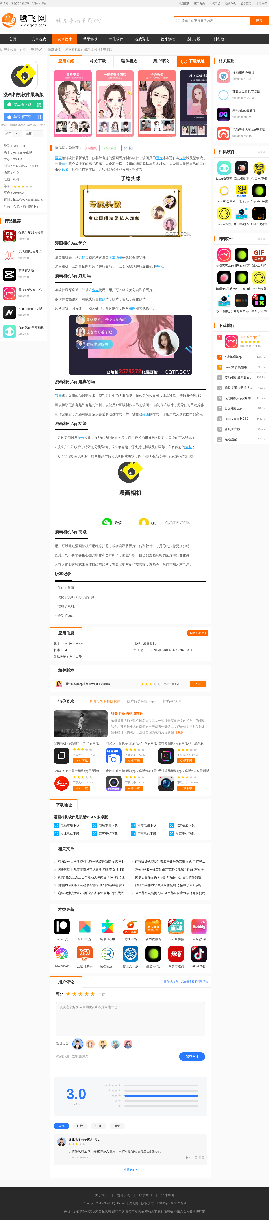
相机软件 (110, 148)
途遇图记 (231, 439)
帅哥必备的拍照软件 (127, 713)
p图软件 (129, 148)
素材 (188, 447)
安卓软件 (64, 39)
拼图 (132, 308)
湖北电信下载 (70, 833)
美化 (159, 266)
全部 (61, 1126)
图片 (159, 158)
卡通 (112, 257)
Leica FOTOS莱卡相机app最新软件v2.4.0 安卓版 (77, 771)
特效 (81, 438)
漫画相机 (91, 148)
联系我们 (145, 1195)
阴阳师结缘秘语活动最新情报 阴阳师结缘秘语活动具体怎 (94, 885)
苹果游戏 (90, 39)
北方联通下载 (185, 825)
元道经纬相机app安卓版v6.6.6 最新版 (183, 771)
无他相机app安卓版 (238, 398)
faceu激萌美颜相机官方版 (242, 367)
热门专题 (193, 39)
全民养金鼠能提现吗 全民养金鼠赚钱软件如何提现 (170, 893)
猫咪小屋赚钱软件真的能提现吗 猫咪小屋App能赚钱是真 (171, 885)
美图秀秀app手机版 (253, 337)
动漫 (118, 257)
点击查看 (75, 657)
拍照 (102, 299)
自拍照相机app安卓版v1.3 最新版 (181, 743)
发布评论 (192, 1056)
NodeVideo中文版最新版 (241, 418)
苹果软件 (116, 39)
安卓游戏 (39, 39)
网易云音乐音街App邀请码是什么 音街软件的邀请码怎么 (171, 877)
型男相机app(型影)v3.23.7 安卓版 (76, 743)
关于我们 (101, 1195)
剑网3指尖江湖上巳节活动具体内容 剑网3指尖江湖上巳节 (94, 877)
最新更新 (184, 3)
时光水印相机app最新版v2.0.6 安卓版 (131, 743)
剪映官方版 (232, 429)
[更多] (180, 732)
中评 (98, 1126)
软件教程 (168, 39)
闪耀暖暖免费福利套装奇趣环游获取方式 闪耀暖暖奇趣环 (171, 861)
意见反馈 (123, 1195)
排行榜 (219, 39)
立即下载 (81, 760)
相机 (67, 243)
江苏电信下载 (108, 833)
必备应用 (246, 3)
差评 (117, 1126)
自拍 (65, 164)
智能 (58, 396)
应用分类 (199, 3)
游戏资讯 (142, 39)
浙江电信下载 (185, 833)
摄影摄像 (54, 49)
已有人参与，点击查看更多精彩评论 (186, 981)
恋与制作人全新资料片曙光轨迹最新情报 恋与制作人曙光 (94, 861)
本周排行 (261, 3)
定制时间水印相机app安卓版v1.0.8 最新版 (131, 771)
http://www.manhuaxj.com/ (28, 199)
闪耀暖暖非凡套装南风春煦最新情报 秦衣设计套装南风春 (94, 869)
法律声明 (167, 1195)
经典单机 (230, 3)
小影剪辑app (233, 357)
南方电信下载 (146, 825)
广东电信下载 (146, 833)
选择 (65, 169)
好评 (80, 1126)
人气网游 (215, 3)
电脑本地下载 (70, 825)
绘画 (145, 414)
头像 (182, 158)
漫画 (58, 158)
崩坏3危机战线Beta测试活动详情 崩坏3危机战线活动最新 (94, 893)
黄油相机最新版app (238, 377)
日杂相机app (233, 408)
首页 (13, 39)
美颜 (81, 257)
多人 (95, 290)
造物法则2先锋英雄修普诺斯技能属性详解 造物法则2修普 (171, 869)
